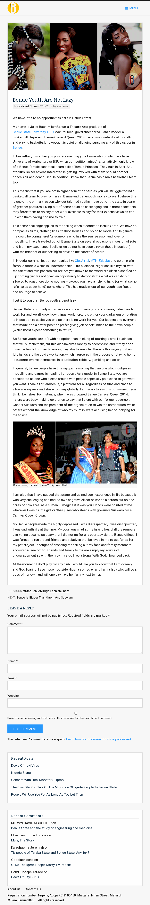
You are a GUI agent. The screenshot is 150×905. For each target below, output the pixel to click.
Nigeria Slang (21, 773)
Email (12, 678)
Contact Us (33, 889)
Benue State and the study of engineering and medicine (51, 828)
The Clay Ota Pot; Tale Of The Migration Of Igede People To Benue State (64, 787)
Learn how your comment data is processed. (99, 739)
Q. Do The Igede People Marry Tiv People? (41, 864)
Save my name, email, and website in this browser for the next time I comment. (60, 718)
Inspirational (21, 106)
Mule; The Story (22, 840)
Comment (15, 624)
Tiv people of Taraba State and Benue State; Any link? (50, 852)
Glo (77, 260)
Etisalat (104, 260)
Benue (17, 147)
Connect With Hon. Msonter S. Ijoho (37, 780)
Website (13, 696)
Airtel (85, 260)
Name (12, 661)
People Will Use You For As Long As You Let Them (47, 794)
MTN (93, 260)
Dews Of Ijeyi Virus (25, 766)
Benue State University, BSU (33, 132)
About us (13, 889)
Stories (34, 106)
